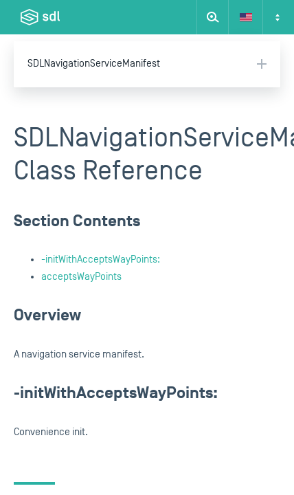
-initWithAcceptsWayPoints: (100, 259)
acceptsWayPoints (81, 277)
